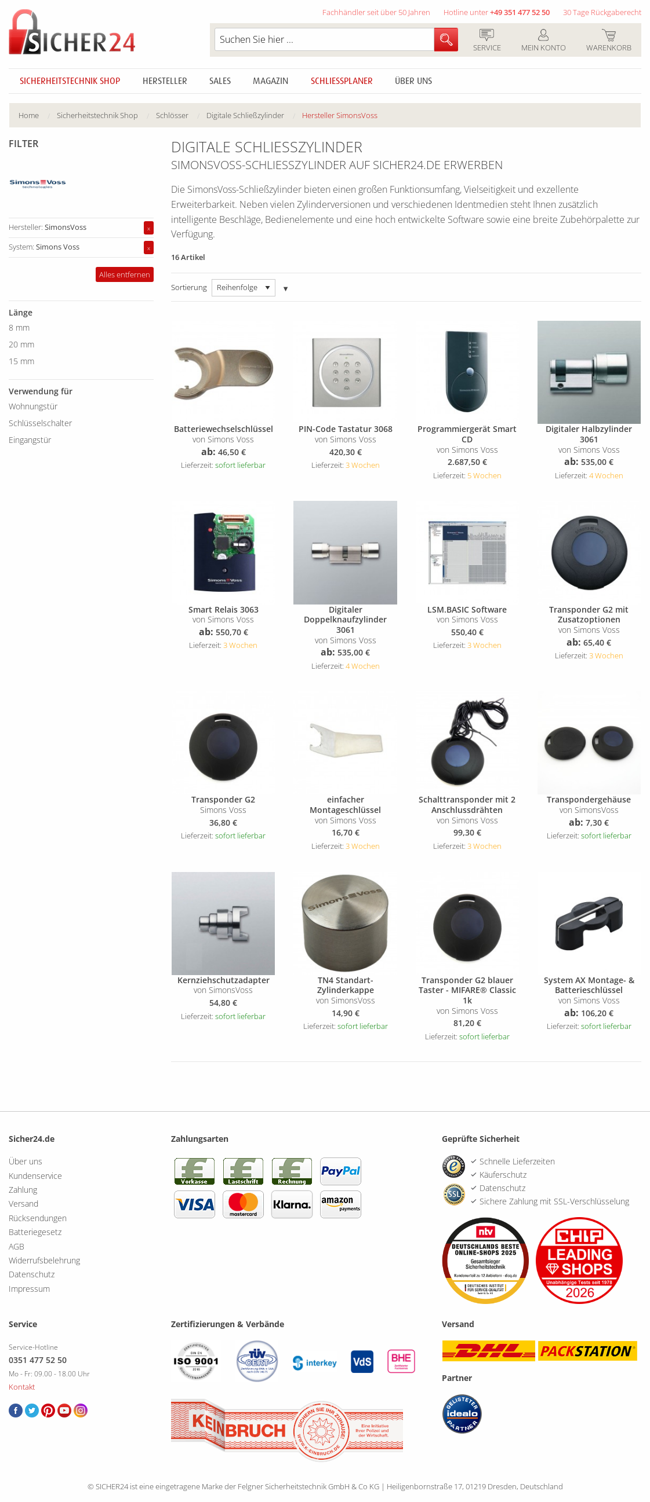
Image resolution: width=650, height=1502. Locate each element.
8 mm (19, 327)
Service (487, 41)
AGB (16, 1246)
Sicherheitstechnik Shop (70, 81)
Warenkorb (608, 41)
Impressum (29, 1288)
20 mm (21, 344)
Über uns (413, 81)
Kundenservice (35, 1175)
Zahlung (23, 1189)
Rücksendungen (38, 1217)
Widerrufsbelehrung (44, 1260)
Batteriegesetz (35, 1231)
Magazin (270, 81)
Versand (23, 1203)
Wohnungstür (33, 406)
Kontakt (22, 1387)
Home (29, 115)
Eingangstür (30, 439)
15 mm (21, 361)
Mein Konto (543, 41)
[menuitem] (38, 115)
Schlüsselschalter (40, 422)
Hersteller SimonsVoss (339, 115)
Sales (220, 81)
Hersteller (165, 81)
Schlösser (172, 115)
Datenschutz (32, 1274)
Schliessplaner (342, 81)
